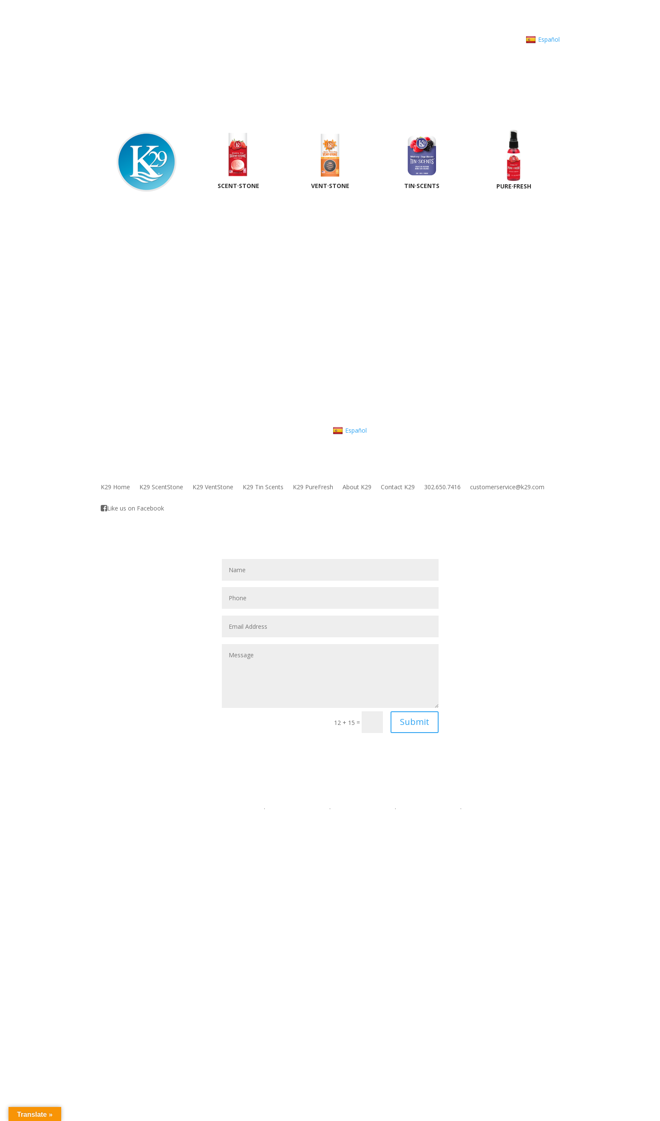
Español (543, 39)
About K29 (457, 39)
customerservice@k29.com (507, 487)
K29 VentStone (213, 487)
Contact (491, 39)
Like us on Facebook (132, 508)
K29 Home (115, 487)
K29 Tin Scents (263, 487)
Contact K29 (398, 487)
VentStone (180, 827)
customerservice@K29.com (397, 39)
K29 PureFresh (313, 487)
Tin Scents (180, 837)
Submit (414, 721)
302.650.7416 (332, 39)
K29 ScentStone (161, 487)
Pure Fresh (181, 847)
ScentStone (182, 817)
